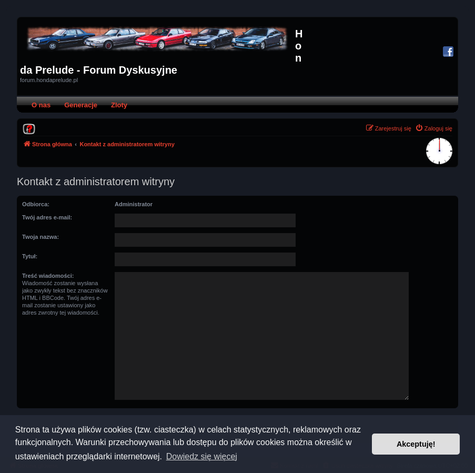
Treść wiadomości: (48, 276)
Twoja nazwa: (40, 237)
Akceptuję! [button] (416, 444)
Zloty (119, 105)
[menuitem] (29, 128)
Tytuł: (29, 256)
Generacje (80, 105)
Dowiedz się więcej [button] (201, 456)
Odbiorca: (35, 204)
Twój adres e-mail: (47, 217)
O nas (41, 105)
